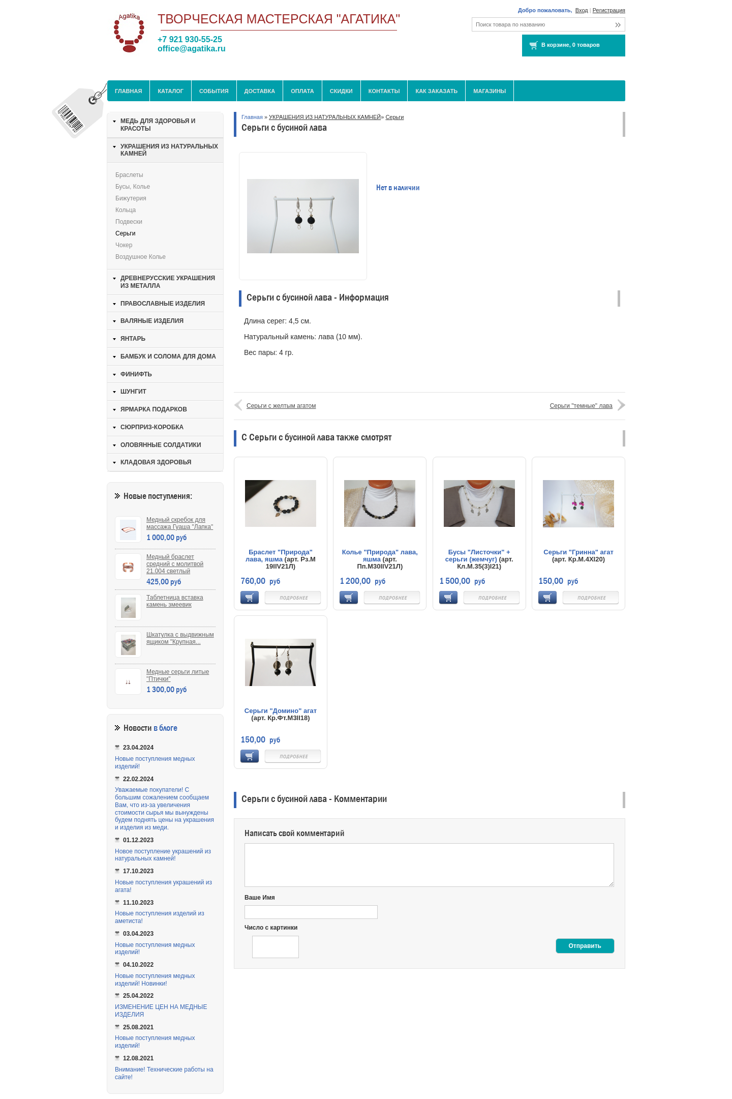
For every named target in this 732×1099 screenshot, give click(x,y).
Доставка (260, 91)
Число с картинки (271, 927)
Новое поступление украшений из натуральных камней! (163, 855)
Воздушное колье (140, 256)
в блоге (165, 728)
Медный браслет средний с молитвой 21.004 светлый (174, 564)
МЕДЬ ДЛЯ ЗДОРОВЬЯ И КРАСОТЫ (157, 124)
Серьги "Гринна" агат (578, 552)
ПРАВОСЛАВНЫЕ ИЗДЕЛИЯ (162, 303)
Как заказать (436, 91)
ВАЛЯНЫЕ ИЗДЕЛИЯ (152, 320)
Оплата (302, 91)
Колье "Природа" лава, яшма (380, 555)
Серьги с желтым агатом (281, 405)
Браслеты (129, 175)
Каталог (171, 91)
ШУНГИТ (133, 391)
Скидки (341, 91)
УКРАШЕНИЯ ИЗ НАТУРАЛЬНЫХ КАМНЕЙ (325, 117)
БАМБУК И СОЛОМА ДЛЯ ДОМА (168, 356)
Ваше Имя (260, 897)
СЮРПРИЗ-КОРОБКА (152, 427)
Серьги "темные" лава (581, 405)
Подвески (128, 221)
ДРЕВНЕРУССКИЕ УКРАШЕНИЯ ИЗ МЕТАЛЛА (167, 282)
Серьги (394, 117)
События (213, 91)
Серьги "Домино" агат (281, 711)
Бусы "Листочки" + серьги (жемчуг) (477, 555)
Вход (581, 10)
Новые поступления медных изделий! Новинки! (155, 979)
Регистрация (609, 10)
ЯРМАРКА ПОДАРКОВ (153, 409)
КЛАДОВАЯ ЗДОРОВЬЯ (155, 462)
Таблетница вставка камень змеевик (174, 601)
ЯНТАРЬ (132, 338)
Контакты (384, 91)
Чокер (123, 245)
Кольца (125, 210)
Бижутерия (130, 198)
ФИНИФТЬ (136, 374)
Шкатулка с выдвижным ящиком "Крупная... (180, 638)
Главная (128, 91)
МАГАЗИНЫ (489, 91)
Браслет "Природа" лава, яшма (279, 555)
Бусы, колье (132, 186)
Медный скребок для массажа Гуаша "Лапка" (179, 523)
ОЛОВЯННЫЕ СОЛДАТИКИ (160, 445)
